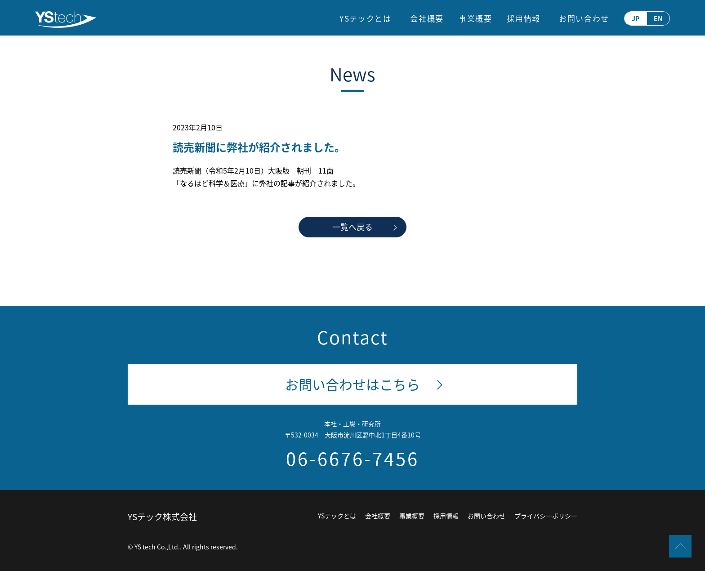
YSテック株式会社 (162, 516)
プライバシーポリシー (545, 515)
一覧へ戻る (352, 227)
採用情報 (523, 18)
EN (658, 18)
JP (635, 18)
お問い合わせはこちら (352, 384)
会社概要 (427, 18)
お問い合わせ (584, 18)
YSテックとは (365, 18)
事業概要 (475, 18)
